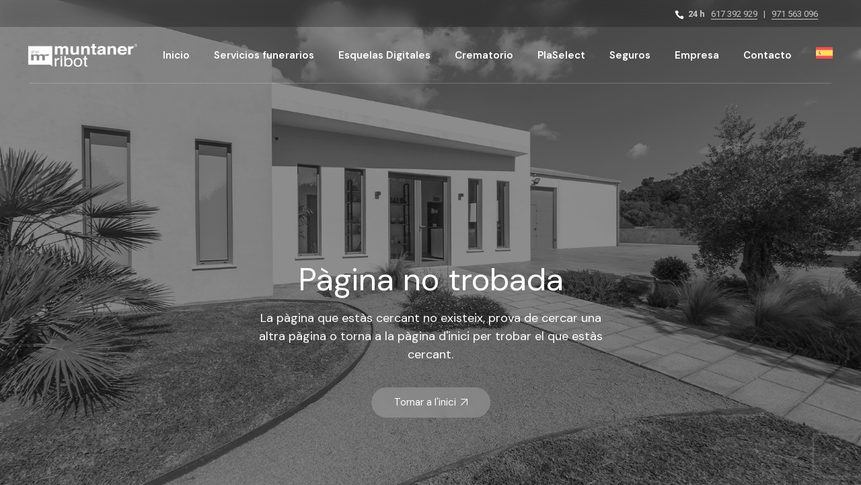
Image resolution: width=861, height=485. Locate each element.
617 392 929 (734, 13)
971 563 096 (795, 13)
